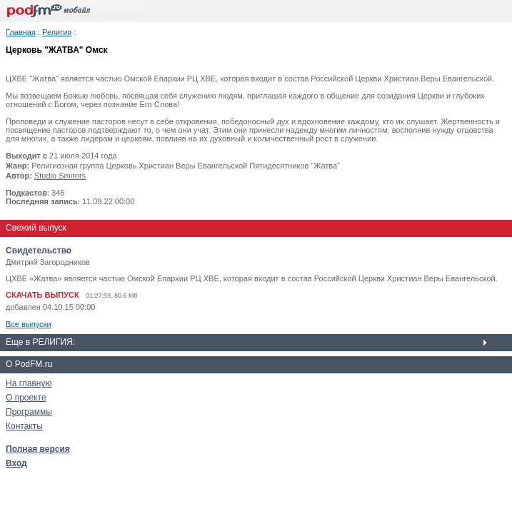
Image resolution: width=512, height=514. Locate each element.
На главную (28, 383)
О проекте (26, 398)
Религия (56, 32)
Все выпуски (28, 324)
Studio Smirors (60, 175)
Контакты (24, 426)
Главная (21, 32)
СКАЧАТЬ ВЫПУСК (42, 295)
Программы (29, 412)
